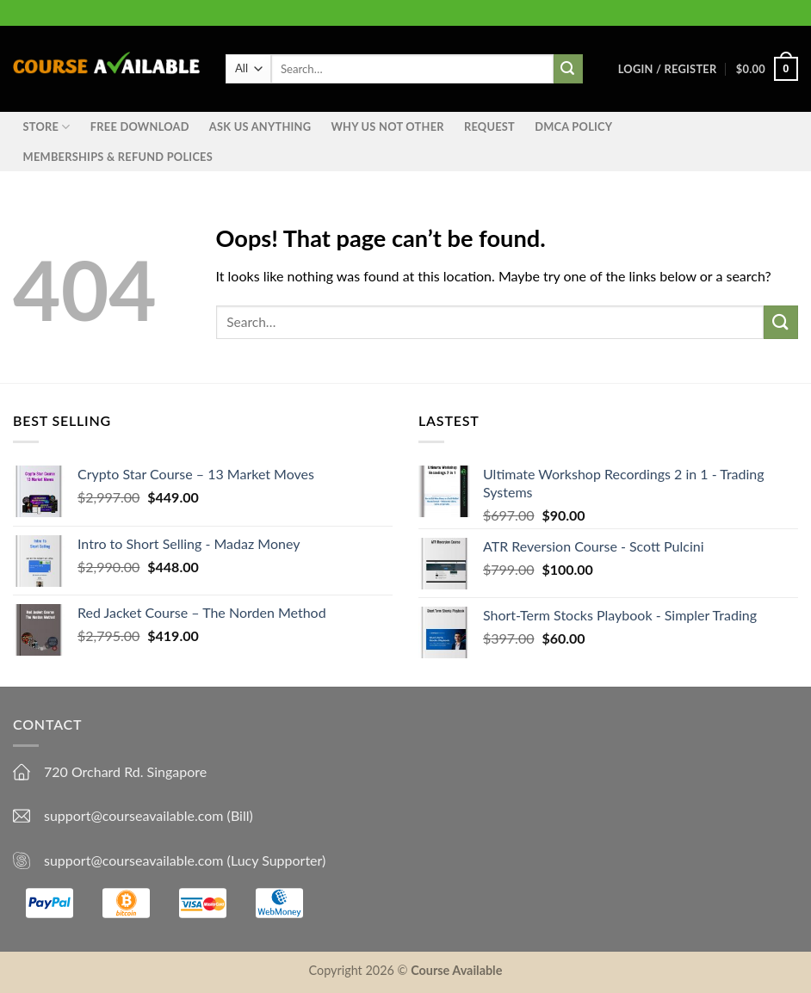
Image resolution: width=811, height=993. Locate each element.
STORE (47, 127)
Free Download (139, 126)
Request (489, 126)
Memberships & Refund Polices (118, 156)
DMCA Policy (573, 126)
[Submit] (781, 322)
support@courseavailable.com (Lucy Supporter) (184, 860)
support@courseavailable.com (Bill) (148, 815)
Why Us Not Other (387, 126)
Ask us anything (260, 126)
